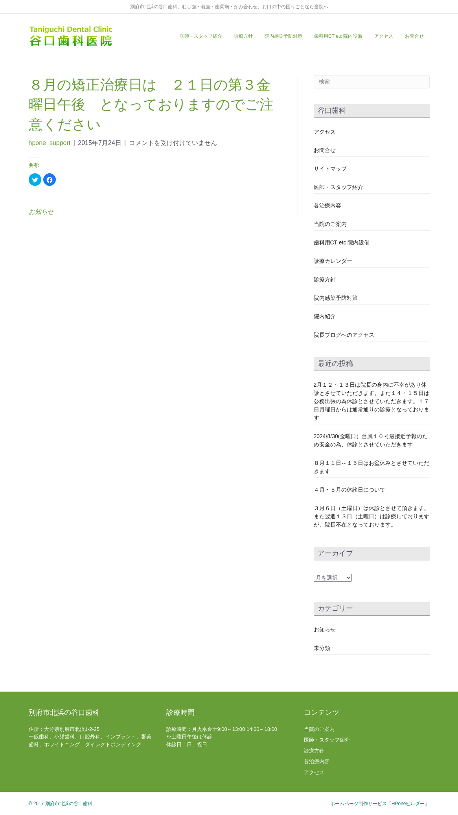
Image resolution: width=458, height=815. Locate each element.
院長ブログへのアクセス (344, 335)
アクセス (383, 36)
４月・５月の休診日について (349, 489)
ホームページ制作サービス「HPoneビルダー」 (380, 803)
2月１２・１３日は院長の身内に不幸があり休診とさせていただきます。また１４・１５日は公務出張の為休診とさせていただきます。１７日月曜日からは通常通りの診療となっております (371, 401)
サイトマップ (330, 168)
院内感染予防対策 (283, 36)
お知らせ (41, 211)
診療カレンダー (333, 261)
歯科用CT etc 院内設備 (338, 36)
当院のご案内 (330, 224)
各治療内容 (327, 205)
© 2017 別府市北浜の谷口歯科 (60, 803)
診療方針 (243, 36)
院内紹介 (325, 316)
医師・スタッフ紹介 (201, 36)
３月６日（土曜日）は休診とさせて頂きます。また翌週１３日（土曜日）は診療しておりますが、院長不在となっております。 (371, 516)
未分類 (322, 648)
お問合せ (414, 36)
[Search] (372, 81)
